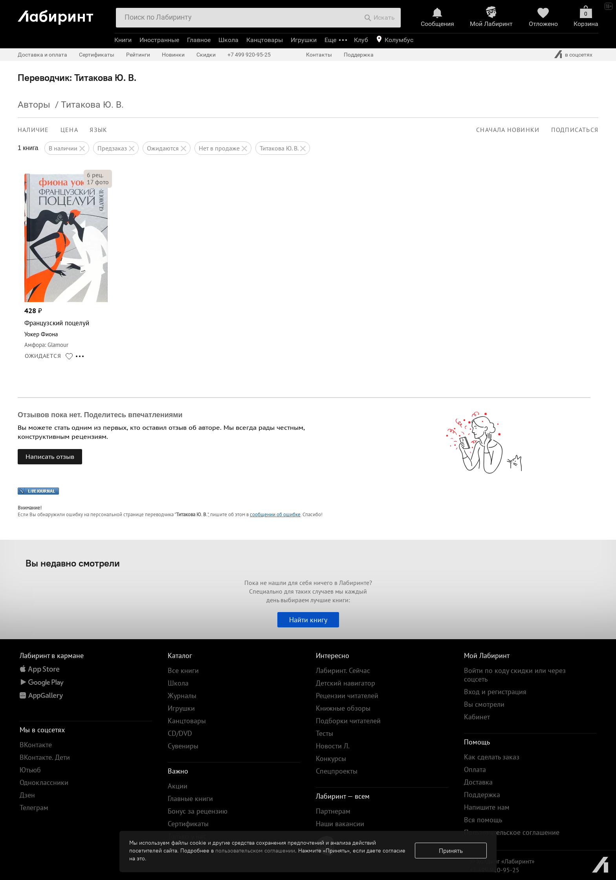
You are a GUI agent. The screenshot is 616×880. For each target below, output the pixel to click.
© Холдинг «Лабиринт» (502, 861)
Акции (177, 785)
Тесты (324, 733)
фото (98, 181)
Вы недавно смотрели (73, 563)
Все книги (183, 670)
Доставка (478, 781)
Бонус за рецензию (197, 811)
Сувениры (183, 745)
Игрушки (304, 40)
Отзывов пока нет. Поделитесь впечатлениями (100, 415)
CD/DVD (180, 733)
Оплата (475, 769)
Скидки (206, 54)
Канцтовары (264, 40)
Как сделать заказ (491, 756)
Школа (228, 40)
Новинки (173, 54)
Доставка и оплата (42, 54)
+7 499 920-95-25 (249, 54)
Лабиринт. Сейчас (343, 670)
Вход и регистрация (495, 691)
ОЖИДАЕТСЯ (43, 355)
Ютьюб (30, 769)
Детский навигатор (345, 683)
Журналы (182, 695)
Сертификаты (96, 54)
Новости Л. (333, 745)
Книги (123, 40)
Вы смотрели (484, 704)
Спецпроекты (337, 771)
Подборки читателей (348, 720)
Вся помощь (483, 819)
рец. (95, 174)
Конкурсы (331, 758)
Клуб (361, 40)
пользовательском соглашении (255, 850)
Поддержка (359, 54)
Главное (199, 40)
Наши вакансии (340, 823)
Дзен (27, 794)
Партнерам (333, 811)
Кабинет (477, 716)
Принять (451, 850)
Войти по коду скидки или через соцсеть (515, 675)
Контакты (319, 54)
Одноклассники (44, 782)
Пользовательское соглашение (511, 832)
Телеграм (34, 807)
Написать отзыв (50, 456)
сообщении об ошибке (275, 514)
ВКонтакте (36, 744)
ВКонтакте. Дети (45, 757)
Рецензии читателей (347, 695)
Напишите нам (487, 807)
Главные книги (190, 798)
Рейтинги (138, 54)
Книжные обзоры (343, 708)
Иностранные (159, 40)
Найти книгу (308, 619)
